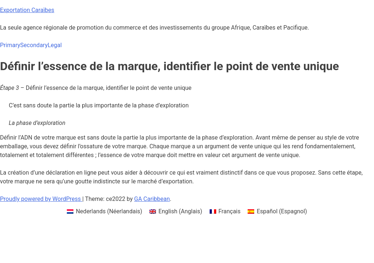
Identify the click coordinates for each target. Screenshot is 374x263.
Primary (10, 45)
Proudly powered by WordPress (41, 198)
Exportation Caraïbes (27, 10)
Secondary (33, 45)
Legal (54, 45)
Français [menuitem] (229, 211)
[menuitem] (104, 211)
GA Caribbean (152, 198)
